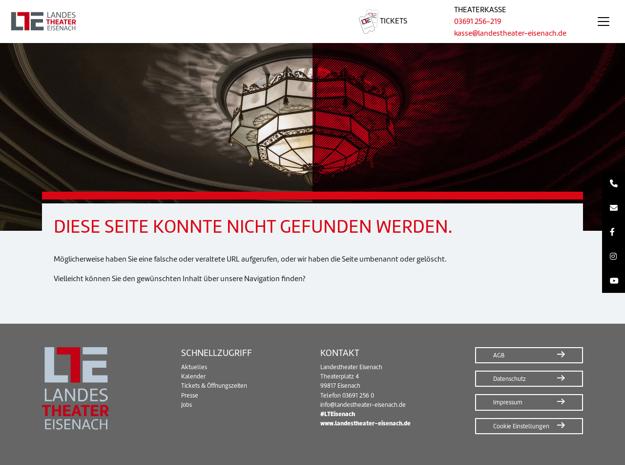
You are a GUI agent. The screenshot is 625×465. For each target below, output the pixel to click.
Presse (189, 395)
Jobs (186, 404)
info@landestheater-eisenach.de (363, 404)
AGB (498, 355)
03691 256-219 (477, 21)
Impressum (507, 402)
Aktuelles (194, 367)
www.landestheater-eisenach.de (365, 423)
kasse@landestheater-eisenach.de (510, 33)
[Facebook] (613, 233)
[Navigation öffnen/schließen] (603, 21)
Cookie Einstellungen (521, 426)
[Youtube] (613, 281)
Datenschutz (509, 379)
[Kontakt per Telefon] (613, 184)
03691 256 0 (358, 395)
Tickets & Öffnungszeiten (214, 385)
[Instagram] (613, 256)
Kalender (193, 376)
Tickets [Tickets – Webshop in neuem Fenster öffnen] (383, 21)
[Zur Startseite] (168, 21)
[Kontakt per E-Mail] (613, 208)
